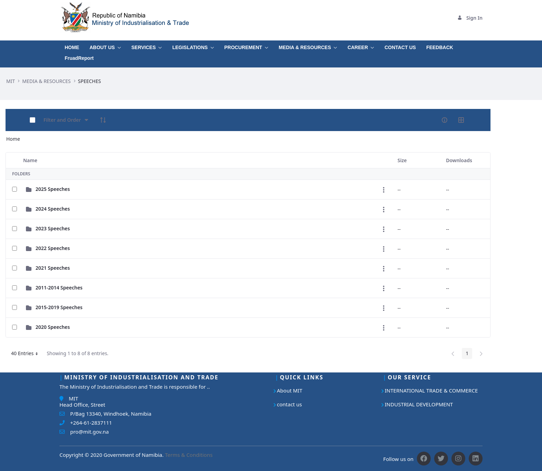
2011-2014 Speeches (59, 287)
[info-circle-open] (444, 120)
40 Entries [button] (27, 354)
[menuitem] (71, 45)
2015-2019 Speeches (59, 307)
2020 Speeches (53, 327)
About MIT (289, 390)
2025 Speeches (53, 189)
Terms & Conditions (189, 454)
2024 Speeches (53, 208)
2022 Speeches (53, 248)
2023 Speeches (53, 228)
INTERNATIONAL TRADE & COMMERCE (431, 390)
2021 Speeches (53, 268)
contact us (289, 404)
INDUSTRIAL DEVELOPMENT (419, 404)
